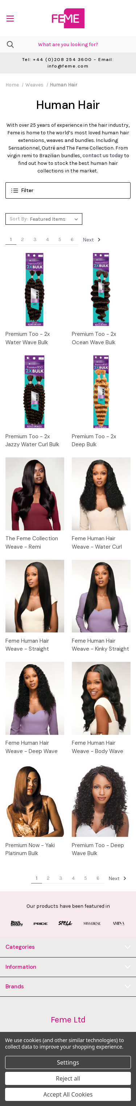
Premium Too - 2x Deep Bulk (94, 440)
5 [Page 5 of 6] (59, 239)
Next (92, 239)
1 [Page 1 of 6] (11, 239)
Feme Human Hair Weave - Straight (27, 645)
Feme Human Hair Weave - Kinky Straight (100, 645)
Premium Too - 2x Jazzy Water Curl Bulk (32, 440)
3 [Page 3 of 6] (35, 239)
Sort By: (19, 219)
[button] (68, 190)
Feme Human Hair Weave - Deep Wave (31, 747)
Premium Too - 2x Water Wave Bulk (27, 338)
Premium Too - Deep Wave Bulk (98, 849)
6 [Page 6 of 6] (72, 239)
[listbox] (55, 219)
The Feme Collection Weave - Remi (31, 542)
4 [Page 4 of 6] (47, 239)
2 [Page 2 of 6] (22, 239)
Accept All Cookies (68, 1094)
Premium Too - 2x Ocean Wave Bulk (94, 338)
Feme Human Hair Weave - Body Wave (97, 747)
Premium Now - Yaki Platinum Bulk (30, 849)
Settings (68, 1062)
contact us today (102, 156)
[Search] (7, 44)
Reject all (68, 1078)
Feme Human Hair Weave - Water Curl (97, 542)
